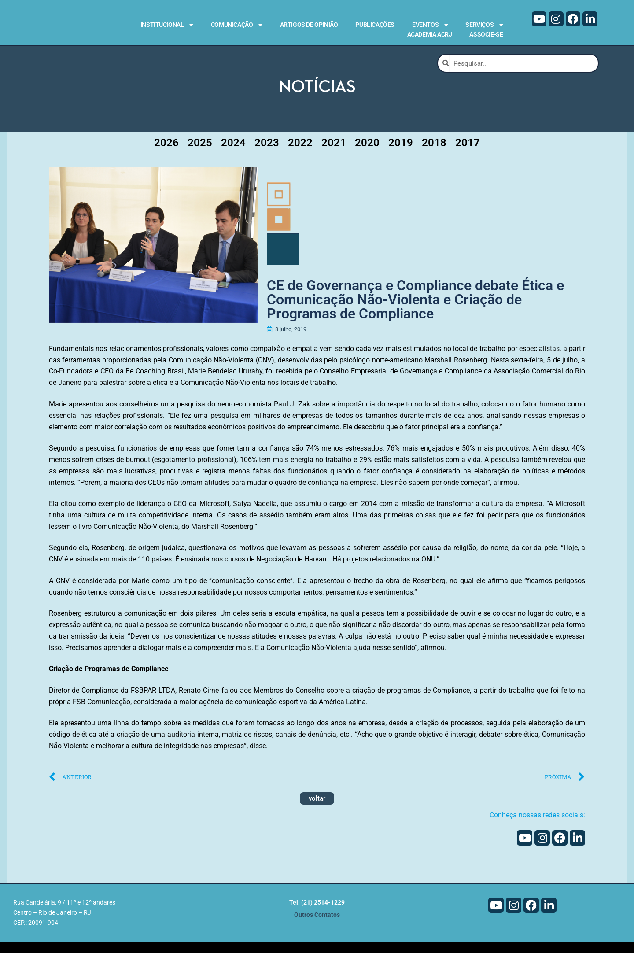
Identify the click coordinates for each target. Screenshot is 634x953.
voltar (317, 810)
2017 (467, 154)
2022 (300, 154)
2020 (367, 154)
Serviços (484, 25)
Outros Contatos (317, 926)
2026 (166, 154)
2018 (434, 154)
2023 (266, 154)
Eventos (430, 25)
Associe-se (486, 34)
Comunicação (236, 25)
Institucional (166, 25)
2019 (400, 154)
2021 (333, 154)
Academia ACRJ (429, 34)
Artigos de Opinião (309, 24)
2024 (233, 154)
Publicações (374, 24)
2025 (200, 154)
